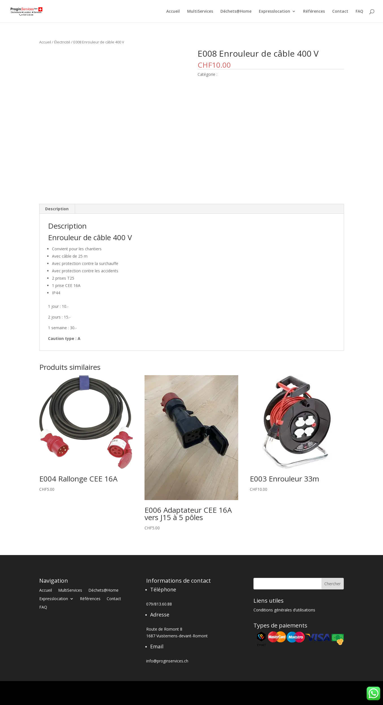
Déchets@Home (235, 11)
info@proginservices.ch (167, 661)
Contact (340, 11)
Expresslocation (274, 11)
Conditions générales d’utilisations (284, 610)
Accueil (173, 11)
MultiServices (200, 11)
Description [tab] (57, 208)
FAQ (359, 11)
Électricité (62, 42)
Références (314, 11)
